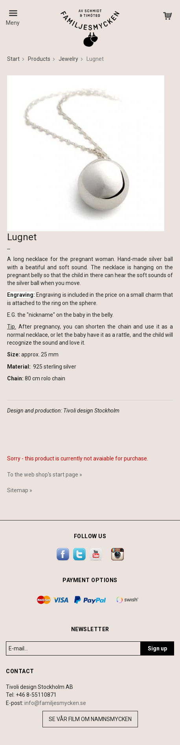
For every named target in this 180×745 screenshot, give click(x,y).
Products (39, 59)
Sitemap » (19, 490)
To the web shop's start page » (44, 474)
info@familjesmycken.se (55, 703)
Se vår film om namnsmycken (90, 719)
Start (13, 59)
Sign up (157, 648)
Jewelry (68, 59)
